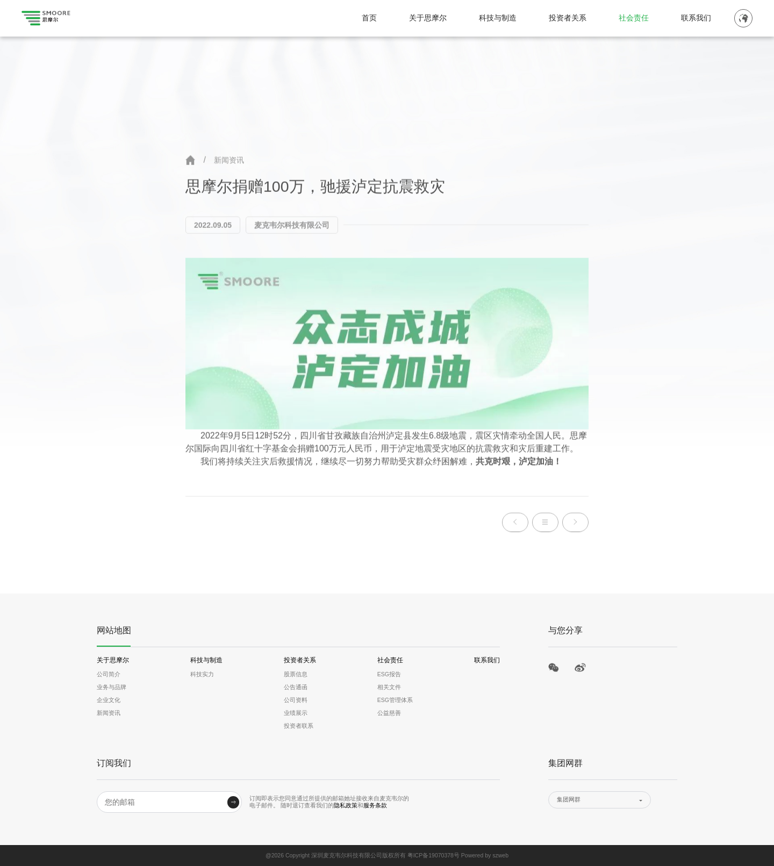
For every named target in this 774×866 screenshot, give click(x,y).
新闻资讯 (229, 161)
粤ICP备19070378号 (433, 855)
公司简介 (108, 674)
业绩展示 (295, 713)
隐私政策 (345, 805)
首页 (369, 18)
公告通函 (295, 687)
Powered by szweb (484, 855)
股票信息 (295, 674)
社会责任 (634, 18)
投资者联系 (298, 725)
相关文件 (389, 687)
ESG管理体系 (395, 700)
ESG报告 (389, 674)
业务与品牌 (111, 687)
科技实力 (202, 674)
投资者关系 (567, 18)
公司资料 (295, 700)
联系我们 (696, 18)
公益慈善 (389, 713)
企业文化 (108, 700)
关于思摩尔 (428, 18)
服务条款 (375, 805)
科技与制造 (498, 18)
